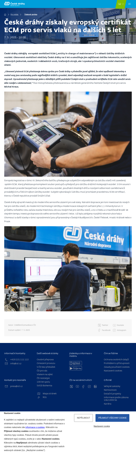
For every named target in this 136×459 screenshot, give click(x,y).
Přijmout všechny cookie (112, 418)
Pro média (15, 14)
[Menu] (129, 4)
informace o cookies (35, 427)
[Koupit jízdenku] (120, 4)
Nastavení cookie (102, 426)
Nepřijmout (83, 418)
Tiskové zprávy (30, 14)
